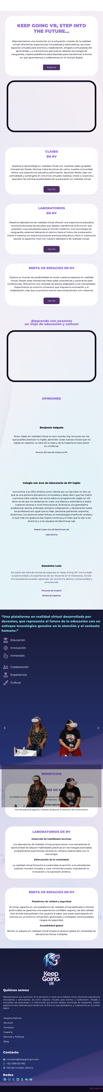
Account (8, 1022)
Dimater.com (98, 1088)
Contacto (9, 1027)
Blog (6, 1041)
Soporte (8, 1032)
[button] (4, 728)
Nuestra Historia (12, 1018)
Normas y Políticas (14, 1036)
